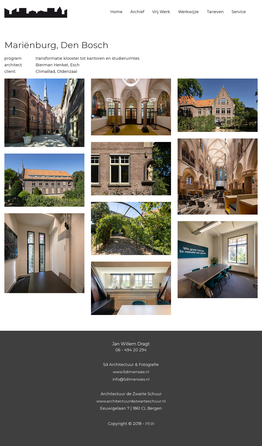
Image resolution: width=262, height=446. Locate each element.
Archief (137, 11)
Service (239, 11)
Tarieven (215, 11)
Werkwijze (188, 11)
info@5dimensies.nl (131, 379)
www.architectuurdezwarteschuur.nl (131, 401)
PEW (150, 423)
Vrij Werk (161, 11)
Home (116, 11)
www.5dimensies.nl (131, 371)
